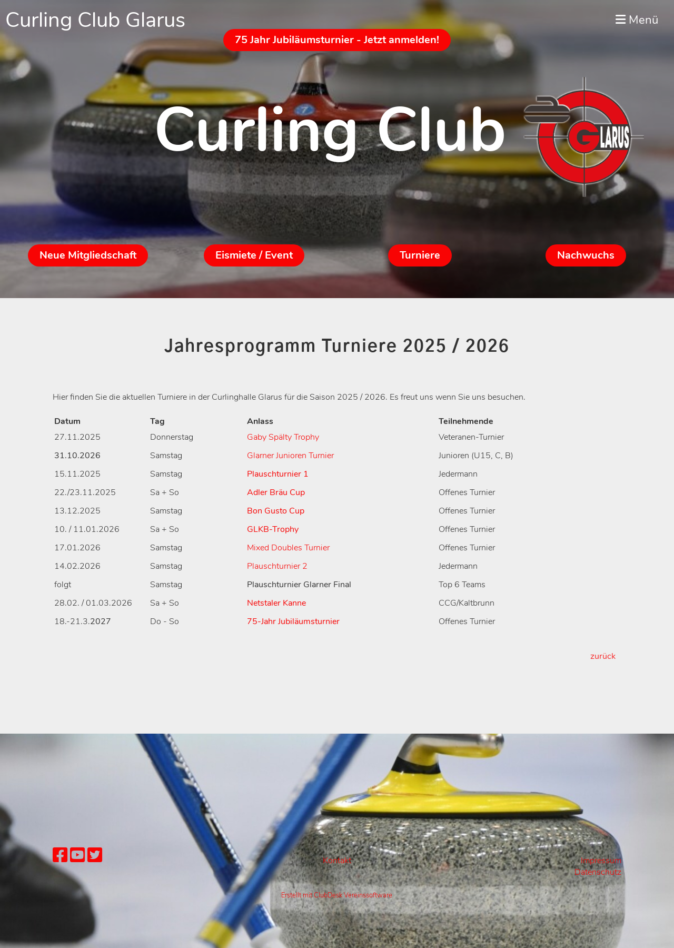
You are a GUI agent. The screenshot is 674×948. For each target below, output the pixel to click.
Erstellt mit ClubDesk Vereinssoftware (336, 895)
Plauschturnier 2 (277, 566)
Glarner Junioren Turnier (290, 455)
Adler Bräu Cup (276, 492)
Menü (637, 20)
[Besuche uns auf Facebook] (60, 855)
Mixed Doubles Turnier (288, 548)
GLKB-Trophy (273, 529)
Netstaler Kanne (276, 603)
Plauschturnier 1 (278, 474)
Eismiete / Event (254, 255)
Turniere (420, 255)
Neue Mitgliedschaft (87, 255)
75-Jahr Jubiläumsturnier (293, 621)
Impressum (601, 860)
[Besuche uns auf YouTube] (77, 855)
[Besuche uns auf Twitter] (94, 855)
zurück (603, 656)
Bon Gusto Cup (275, 511)
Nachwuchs (585, 255)
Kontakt (337, 860)
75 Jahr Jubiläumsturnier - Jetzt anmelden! (337, 40)
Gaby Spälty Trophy (283, 437)
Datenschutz (597, 872)
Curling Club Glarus (95, 20)
